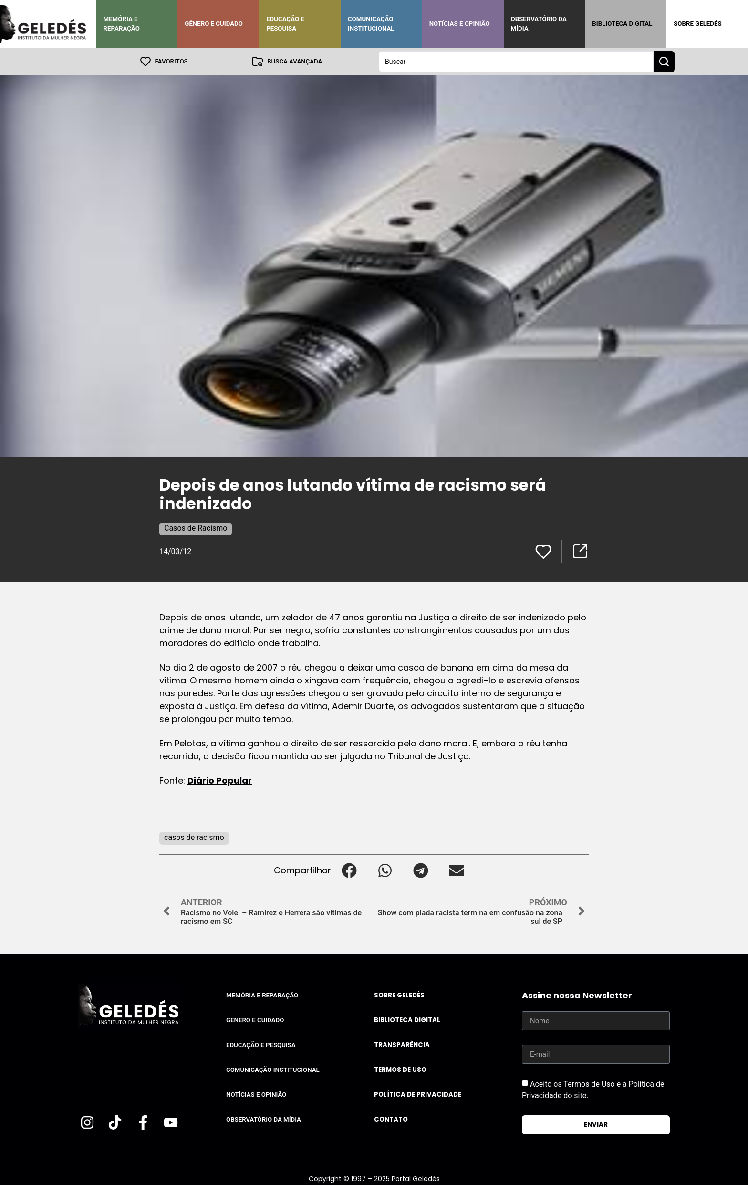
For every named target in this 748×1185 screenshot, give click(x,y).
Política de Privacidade (417, 1094)
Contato (391, 1118)
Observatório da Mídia (539, 23)
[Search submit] (664, 61)
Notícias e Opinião (459, 23)
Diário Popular (219, 780)
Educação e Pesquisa (285, 23)
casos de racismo (194, 836)
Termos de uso (400, 1069)
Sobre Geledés (697, 23)
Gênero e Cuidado (214, 23)
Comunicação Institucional (371, 23)
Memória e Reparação (122, 23)
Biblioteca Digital (622, 23)
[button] (349, 870)
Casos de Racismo (195, 527)
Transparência (402, 1044)
